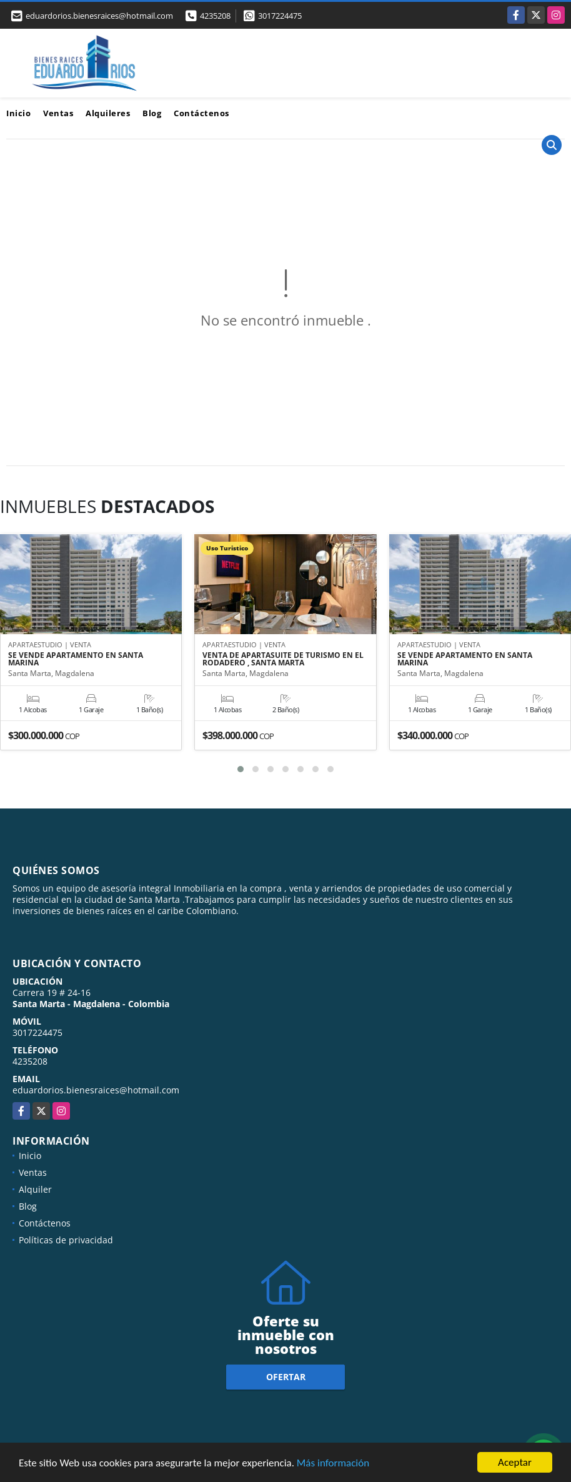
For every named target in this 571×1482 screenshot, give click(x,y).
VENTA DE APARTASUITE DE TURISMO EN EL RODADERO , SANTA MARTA (283, 659)
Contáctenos (201, 113)
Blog (151, 113)
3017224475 (280, 15)
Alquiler (35, 1189)
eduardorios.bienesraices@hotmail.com (95, 1090)
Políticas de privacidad (66, 1240)
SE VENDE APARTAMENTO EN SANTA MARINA (75, 659)
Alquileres (108, 113)
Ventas (58, 113)
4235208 (215, 15)
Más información (333, 1463)
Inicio (18, 113)
